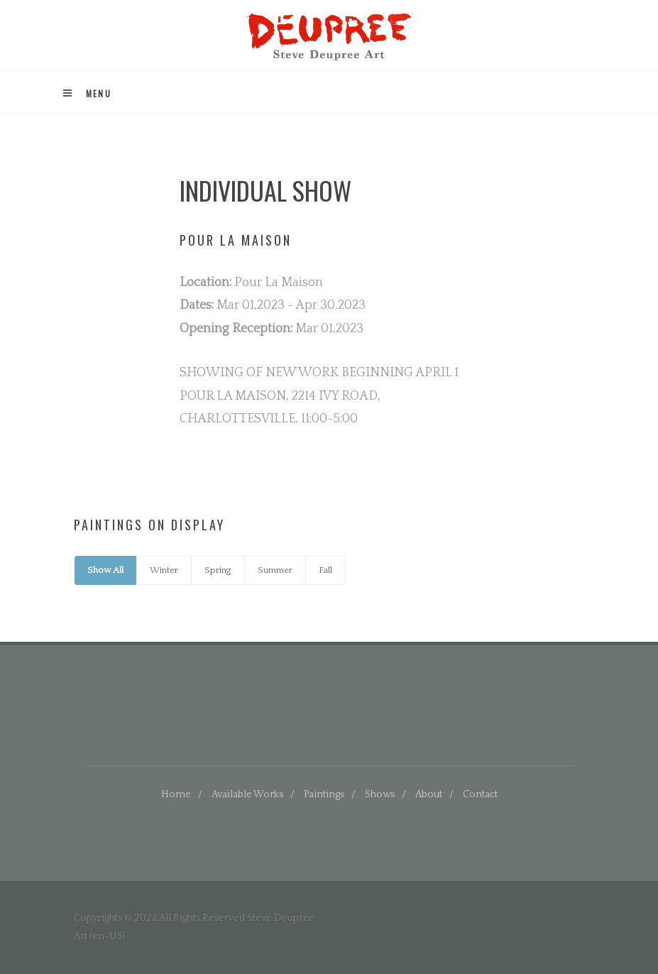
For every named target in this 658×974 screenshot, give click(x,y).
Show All (105, 570)
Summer (275, 570)
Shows (380, 794)
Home (176, 794)
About (428, 794)
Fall (325, 570)
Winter (164, 570)
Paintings (324, 794)
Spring (217, 570)
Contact (480, 794)
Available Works (247, 794)
